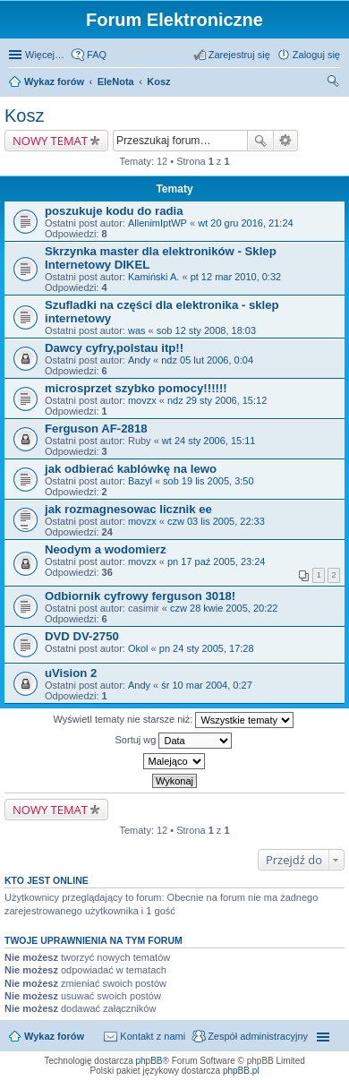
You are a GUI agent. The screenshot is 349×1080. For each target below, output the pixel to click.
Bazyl (140, 481)
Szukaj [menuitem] (334, 83)
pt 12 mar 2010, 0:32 (236, 276)
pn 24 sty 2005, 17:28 (206, 648)
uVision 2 (71, 673)
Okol (138, 648)
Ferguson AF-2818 (96, 428)
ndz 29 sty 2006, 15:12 (217, 400)
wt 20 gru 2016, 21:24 (245, 223)
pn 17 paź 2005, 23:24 (216, 561)
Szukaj (260, 140)
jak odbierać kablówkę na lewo (131, 469)
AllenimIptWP (157, 223)
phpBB (149, 1061)
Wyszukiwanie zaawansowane (286, 140)
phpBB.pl (241, 1071)
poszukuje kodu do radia (114, 211)
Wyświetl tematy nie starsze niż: (174, 720)
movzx (142, 400)
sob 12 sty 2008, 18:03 (206, 330)
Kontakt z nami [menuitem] (152, 1036)
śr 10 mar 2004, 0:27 (206, 685)
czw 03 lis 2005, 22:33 (216, 521)
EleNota (116, 81)
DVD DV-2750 (82, 636)
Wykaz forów (54, 81)
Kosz (158, 81)
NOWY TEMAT (50, 141)
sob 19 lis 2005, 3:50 (208, 481)
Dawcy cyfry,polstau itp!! (114, 348)
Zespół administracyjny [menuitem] (258, 1036)
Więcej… (44, 54)
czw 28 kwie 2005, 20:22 (223, 608)
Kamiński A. (153, 276)
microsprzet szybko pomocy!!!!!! (136, 388)
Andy (139, 360)
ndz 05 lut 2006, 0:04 (207, 360)
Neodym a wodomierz (105, 549)
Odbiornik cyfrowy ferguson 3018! (140, 596)
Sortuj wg (174, 741)
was (137, 330)
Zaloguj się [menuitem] (316, 54)
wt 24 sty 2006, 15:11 (209, 440)
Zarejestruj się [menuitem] (239, 54)
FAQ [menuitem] (96, 54)
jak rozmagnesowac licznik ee (128, 509)
